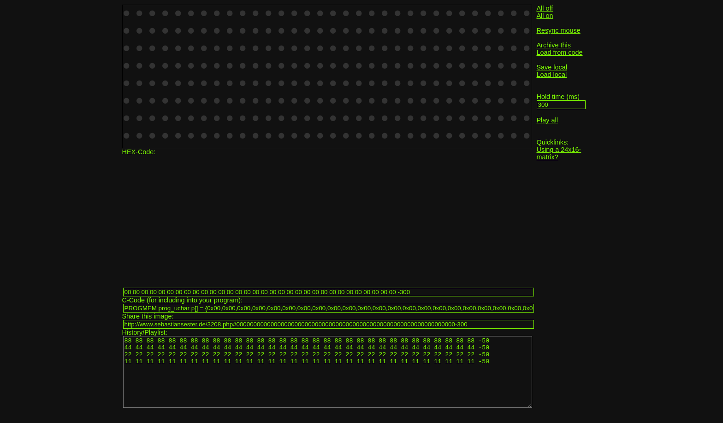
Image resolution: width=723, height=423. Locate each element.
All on (545, 15)
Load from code (560, 52)
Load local (552, 74)
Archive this (554, 45)
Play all (547, 120)
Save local (552, 67)
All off (545, 8)
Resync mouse (559, 30)
